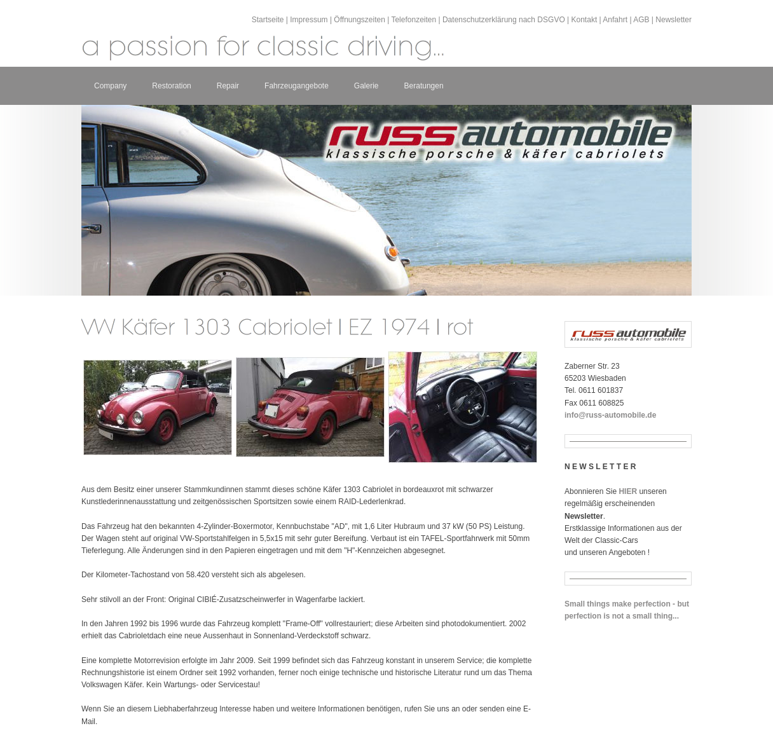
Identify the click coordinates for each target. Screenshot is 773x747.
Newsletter (673, 19)
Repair (228, 85)
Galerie (366, 85)
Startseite (268, 19)
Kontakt (584, 19)
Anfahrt (615, 19)
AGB (641, 19)
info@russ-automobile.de (610, 415)
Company (110, 85)
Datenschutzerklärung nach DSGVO (503, 19)
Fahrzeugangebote (296, 85)
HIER (628, 491)
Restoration (171, 85)
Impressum (308, 19)
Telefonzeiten (413, 19)
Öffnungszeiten (359, 19)
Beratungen (424, 85)
